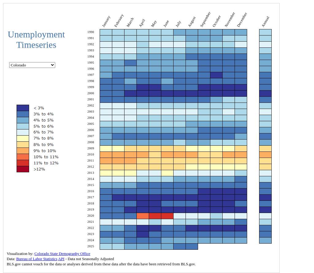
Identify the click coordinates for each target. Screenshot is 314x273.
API (61, 259)
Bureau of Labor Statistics (36, 259)
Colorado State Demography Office (62, 254)
